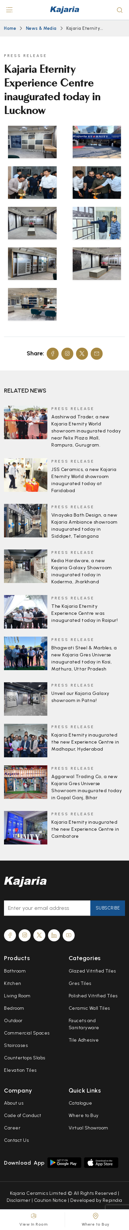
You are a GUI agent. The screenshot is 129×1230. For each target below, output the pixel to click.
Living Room (17, 996)
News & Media (41, 28)
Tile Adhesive (84, 1040)
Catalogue (80, 1103)
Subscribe (108, 908)
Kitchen (12, 983)
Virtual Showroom (88, 1128)
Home (10, 28)
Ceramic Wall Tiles (89, 1008)
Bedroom (14, 1008)
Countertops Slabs (24, 1058)
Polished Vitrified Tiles (93, 996)
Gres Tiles (80, 983)
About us (13, 1103)
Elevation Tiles (20, 1070)
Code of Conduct (22, 1115)
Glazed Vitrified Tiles (92, 971)
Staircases (16, 1045)
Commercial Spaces (27, 1033)
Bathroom (15, 971)
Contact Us (16, 1140)
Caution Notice (50, 1200)
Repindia (112, 1200)
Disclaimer (18, 1200)
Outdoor (13, 1020)
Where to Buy (84, 1115)
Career (12, 1128)
